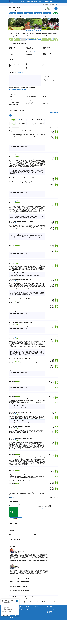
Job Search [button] (27, 606)
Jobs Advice (27, 609)
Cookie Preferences (49, 613)
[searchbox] (50, 4)
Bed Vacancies (40, 16)
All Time (22, 119)
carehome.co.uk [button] (49, 606)
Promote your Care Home (50, 608)
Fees (20, 16)
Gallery (25, 16)
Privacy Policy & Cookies (50, 612)
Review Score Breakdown (18, 112)
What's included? (20, 72)
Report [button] (15, 131)
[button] (23, 1)
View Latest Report (41, 508)
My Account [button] (36, 606)
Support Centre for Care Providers (51, 609)
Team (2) (53, 16)
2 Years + (22, 124)
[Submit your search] (57, 4)
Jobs (26, 607)
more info (28, 602)
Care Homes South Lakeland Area (13, 4)
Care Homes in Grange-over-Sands (21, 4)
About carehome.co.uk (50, 607)
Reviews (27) (29, 16)
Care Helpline (48, 1)
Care (15, 16)
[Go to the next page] (13, 497)
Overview (10, 16)
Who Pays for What (20, 609)
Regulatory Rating (34, 16)
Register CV (27, 608)
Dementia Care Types (30, 51)
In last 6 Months (23, 120)
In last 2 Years (23, 123)
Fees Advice (19, 608)
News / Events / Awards (47, 16)
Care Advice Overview (20, 607)
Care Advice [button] (19, 606)
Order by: (10, 127)
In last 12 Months (23, 122)
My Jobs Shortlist (36, 614)
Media (47, 610)
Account (35, 607)
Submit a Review (54, 112)
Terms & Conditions (49, 611)
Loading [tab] (10, 532)
